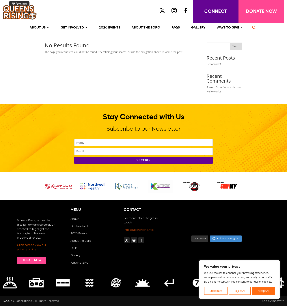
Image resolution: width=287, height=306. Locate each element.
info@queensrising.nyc (139, 229)
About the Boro (80, 241)
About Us (38, 27)
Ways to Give (79, 262)
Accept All (263, 290)
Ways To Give (228, 27)
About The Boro (146, 27)
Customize (216, 290)
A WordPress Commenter (222, 87)
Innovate (278, 300)
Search (236, 46)
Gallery (75, 255)
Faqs (176, 27)
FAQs (73, 248)
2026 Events (109, 27)
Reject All (239, 290)
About (74, 219)
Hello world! (214, 64)
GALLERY (198, 27)
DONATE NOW (261, 11)
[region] (239, 279)
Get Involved (72, 27)
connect (215, 11)
